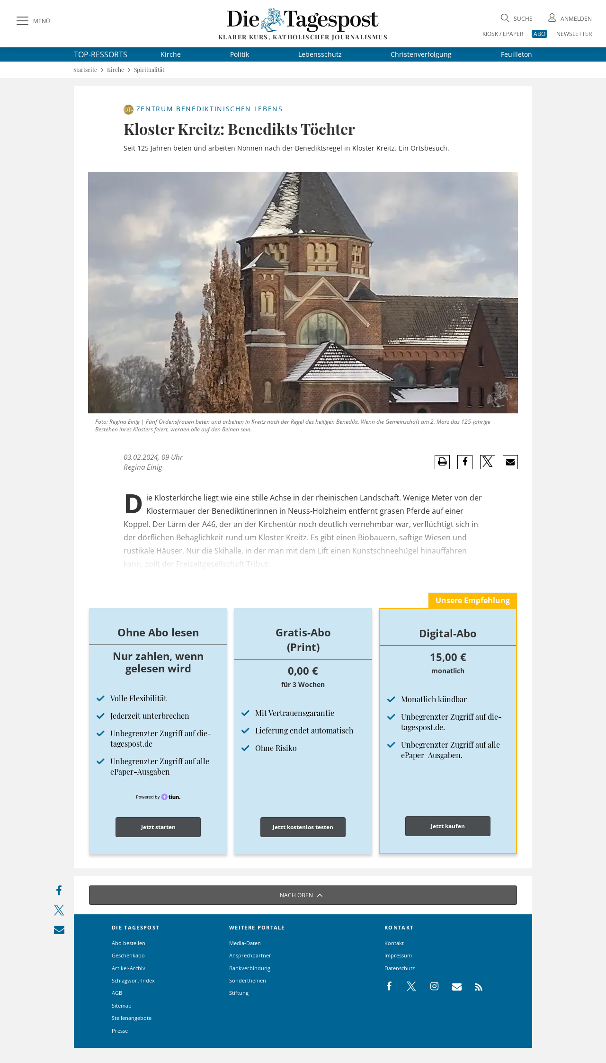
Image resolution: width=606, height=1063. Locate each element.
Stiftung (239, 992)
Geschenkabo (128, 955)
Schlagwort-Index (133, 980)
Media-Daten (245, 943)
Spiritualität (149, 69)
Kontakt (394, 943)
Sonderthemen (247, 980)
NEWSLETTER (574, 34)
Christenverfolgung (421, 54)
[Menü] (32, 21)
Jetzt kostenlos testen (303, 827)
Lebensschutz (320, 54)
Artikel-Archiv (128, 968)
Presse (120, 1030)
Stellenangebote (132, 1017)
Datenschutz (399, 968)
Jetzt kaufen (448, 826)
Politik (239, 54)
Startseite (85, 69)
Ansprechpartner (250, 955)
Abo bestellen (128, 943)
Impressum (398, 955)
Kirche (170, 54)
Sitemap (122, 1005)
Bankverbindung (249, 968)
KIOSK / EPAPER (502, 34)
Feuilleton (516, 54)
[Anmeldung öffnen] (569, 19)
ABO (539, 34)
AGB (117, 992)
